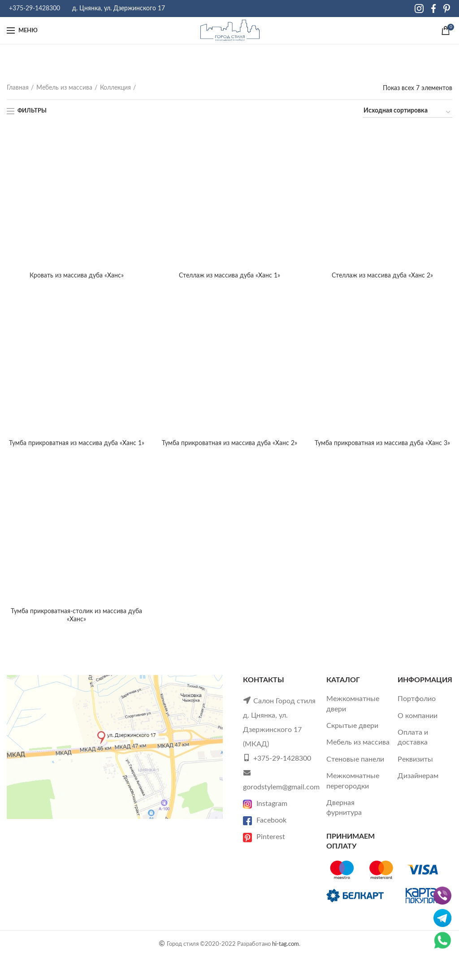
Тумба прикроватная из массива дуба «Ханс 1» (76, 443)
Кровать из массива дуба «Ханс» (77, 276)
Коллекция (115, 88)
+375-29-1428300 (34, 8)
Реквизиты (415, 759)
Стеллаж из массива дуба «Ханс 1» (229, 276)
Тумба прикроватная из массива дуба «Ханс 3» (382, 443)
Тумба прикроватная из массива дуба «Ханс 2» (229, 443)
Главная (18, 88)
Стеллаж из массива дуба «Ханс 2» (382, 276)
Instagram (265, 804)
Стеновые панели (355, 759)
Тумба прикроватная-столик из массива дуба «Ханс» (76, 615)
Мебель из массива (64, 88)
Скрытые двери (352, 725)
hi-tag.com (285, 944)
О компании (417, 715)
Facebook (264, 820)
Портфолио (417, 698)
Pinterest (264, 837)
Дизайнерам (418, 775)
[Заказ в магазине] (407, 112)
